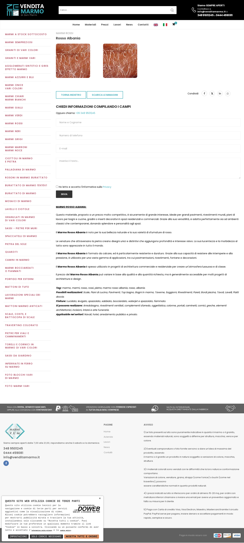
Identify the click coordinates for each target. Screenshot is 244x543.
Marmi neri (13, 131)
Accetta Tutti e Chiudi (81, 536)
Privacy (107, 187)
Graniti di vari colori (21, 50)
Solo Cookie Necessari (46, 536)
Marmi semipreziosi (19, 42)
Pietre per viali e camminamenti (17, 335)
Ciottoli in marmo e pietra (19, 160)
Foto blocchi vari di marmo (19, 376)
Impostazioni (18, 536)
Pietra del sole (16, 244)
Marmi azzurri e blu (19, 77)
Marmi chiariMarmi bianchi (15, 98)
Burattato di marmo (20, 193)
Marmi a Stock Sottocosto (26, 34)
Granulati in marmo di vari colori (20, 219)
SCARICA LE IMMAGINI (105, 95)
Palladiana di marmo (20, 170)
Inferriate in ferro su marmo (19, 365)
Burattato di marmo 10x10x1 (26, 185)
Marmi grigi (14, 139)
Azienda (108, 437)
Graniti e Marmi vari (20, 58)
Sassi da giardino (18, 356)
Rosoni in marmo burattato (26, 178)
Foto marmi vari (17, 386)
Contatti (143, 24)
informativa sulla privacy (42, 530)
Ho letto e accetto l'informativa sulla (85, 187)
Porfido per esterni (19, 279)
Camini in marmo (17, 260)
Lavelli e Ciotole (17, 209)
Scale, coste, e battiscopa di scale (20, 316)
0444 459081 (224, 15)
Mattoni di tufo (17, 287)
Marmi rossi (14, 123)
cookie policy (65, 530)
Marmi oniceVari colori (14, 87)
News (129, 24)
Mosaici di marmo (18, 201)
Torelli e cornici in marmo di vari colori (21, 346)
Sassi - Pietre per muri (21, 228)
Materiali (90, 24)
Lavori (117, 24)
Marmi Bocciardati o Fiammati (19, 269)
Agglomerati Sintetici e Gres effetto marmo (26, 68)
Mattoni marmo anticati (23, 306)
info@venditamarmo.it (21, 457)
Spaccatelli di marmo (21, 236)
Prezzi (104, 24)
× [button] (100, 498)
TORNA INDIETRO (71, 95)
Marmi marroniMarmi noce (16, 149)
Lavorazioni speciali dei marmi (22, 296)
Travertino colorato (21, 325)
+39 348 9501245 (85, 113)
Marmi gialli (14, 108)
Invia (64, 194)
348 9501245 (205, 15)
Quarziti (11, 252)
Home (76, 24)
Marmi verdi (14, 116)
